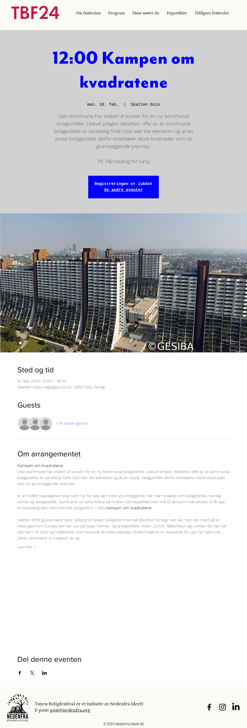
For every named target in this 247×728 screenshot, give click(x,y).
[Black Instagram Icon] (222, 707)
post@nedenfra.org (70, 710)
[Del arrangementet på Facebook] (19, 673)
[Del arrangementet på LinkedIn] (44, 673)
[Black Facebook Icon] (209, 707)
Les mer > (26, 546)
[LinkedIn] (235, 707)
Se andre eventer (123, 190)
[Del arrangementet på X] (32, 673)
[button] (212, 13)
